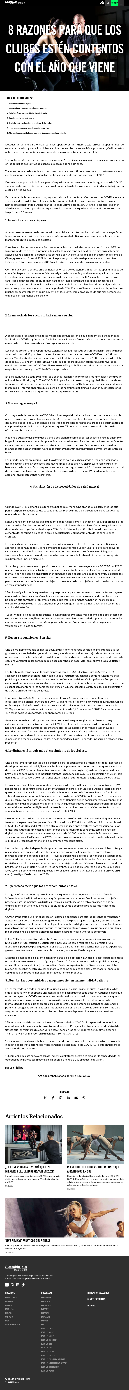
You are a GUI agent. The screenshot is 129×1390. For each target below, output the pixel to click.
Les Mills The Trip (48, 1355)
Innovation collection (98, 1292)
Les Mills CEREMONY (48, 1340)
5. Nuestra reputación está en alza (20, 118)
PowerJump (45, 1317)
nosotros (9, 1301)
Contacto (9, 1317)
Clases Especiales (96, 1299)
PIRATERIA (8, 1305)
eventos (8, 1313)
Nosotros (10, 1292)
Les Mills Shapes (47, 1336)
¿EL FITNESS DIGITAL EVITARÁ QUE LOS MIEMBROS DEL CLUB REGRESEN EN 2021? (29, 1169)
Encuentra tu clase (114, 3)
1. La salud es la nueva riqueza (19, 103)
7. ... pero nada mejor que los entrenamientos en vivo (28, 128)
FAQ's (7, 1320)
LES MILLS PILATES (47, 1371)
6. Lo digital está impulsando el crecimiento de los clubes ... (30, 123)
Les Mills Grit (46, 1344)
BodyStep (45, 1309)
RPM (43, 1324)
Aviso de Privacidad (12, 1324)
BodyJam (44, 1320)
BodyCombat (46, 1297)
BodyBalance (46, 1305)
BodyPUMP (45, 1313)
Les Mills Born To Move (50, 1367)
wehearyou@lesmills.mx (17, 1379)
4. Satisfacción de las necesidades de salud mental (27, 113)
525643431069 (12, 1382)
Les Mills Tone (46, 1347)
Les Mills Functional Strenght (53, 1359)
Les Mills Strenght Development (53, 1363)
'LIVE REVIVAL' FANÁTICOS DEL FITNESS (27, 1241)
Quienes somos (11, 1297)
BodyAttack (45, 1301)
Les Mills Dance (47, 1332)
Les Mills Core (46, 1328)
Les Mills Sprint (47, 1351)
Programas (46, 1292)
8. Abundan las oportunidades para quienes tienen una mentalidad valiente (36, 133)
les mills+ (9, 1309)
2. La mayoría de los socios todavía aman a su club (27, 108)
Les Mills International (80, 1076)
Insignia (91, 1305)
